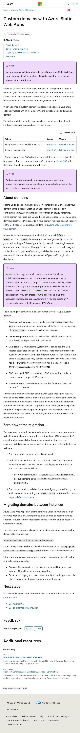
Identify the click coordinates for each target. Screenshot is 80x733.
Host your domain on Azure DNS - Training (22, 657)
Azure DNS (51, 144)
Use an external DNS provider (23, 607)
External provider (66, 144)
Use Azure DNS (16, 603)
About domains (12, 45)
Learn (5, 10)
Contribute (53, 716)
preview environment (46, 179)
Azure (13, 10)
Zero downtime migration (17, 48)
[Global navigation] (3, 3)
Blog (41, 716)
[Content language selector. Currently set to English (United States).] (19, 703)
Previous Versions (28, 716)
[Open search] (68, 3)
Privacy (64, 716)
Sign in (75, 3)
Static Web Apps (26, 10)
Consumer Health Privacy (17, 720)
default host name (25, 497)
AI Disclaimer (11, 716)
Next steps (10, 56)
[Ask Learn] (69, 10)
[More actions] (74, 10)
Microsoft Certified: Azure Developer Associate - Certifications (31, 672)
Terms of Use (38, 720)
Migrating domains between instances (22, 52)
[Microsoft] (40, 4)
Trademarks (53, 720)
